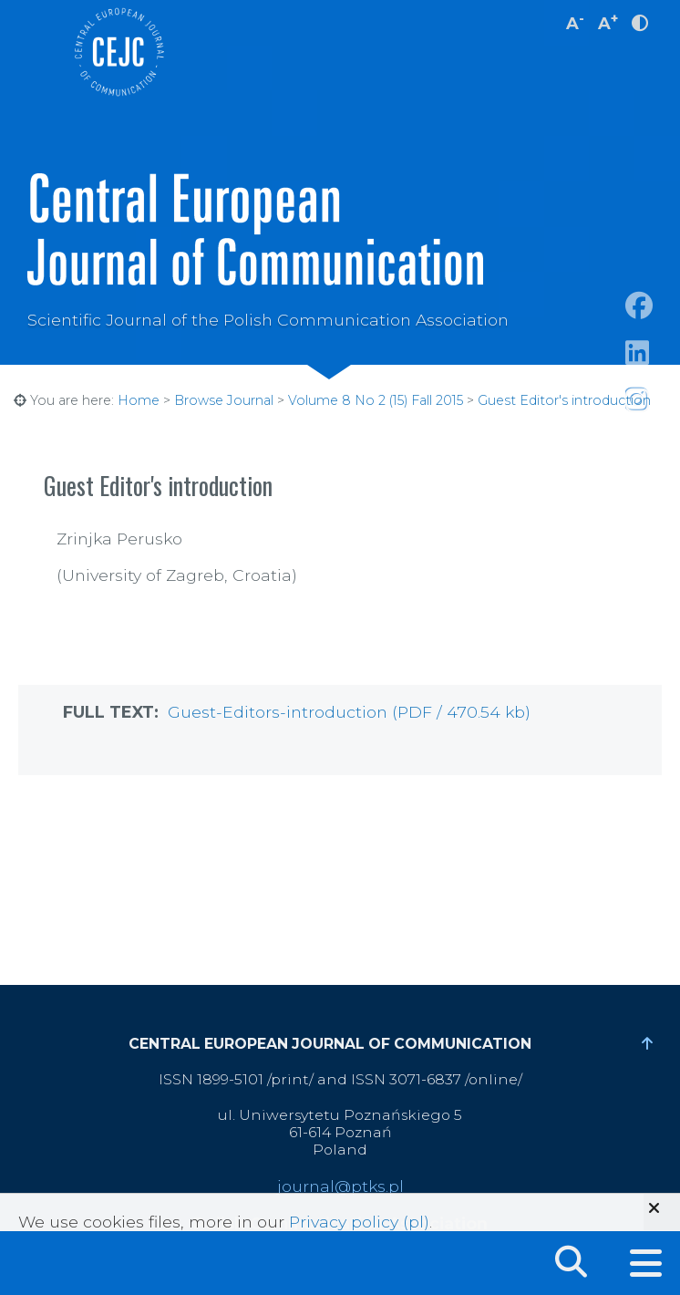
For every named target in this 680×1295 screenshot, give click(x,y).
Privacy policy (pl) (359, 1221)
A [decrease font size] (575, 21)
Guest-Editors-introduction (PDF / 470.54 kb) (349, 711)
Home (139, 400)
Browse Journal (223, 400)
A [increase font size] (608, 21)
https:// (652, 374)
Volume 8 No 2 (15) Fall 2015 (375, 400)
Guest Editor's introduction (564, 400)
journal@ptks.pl (340, 1186)
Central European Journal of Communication (118, 52)
